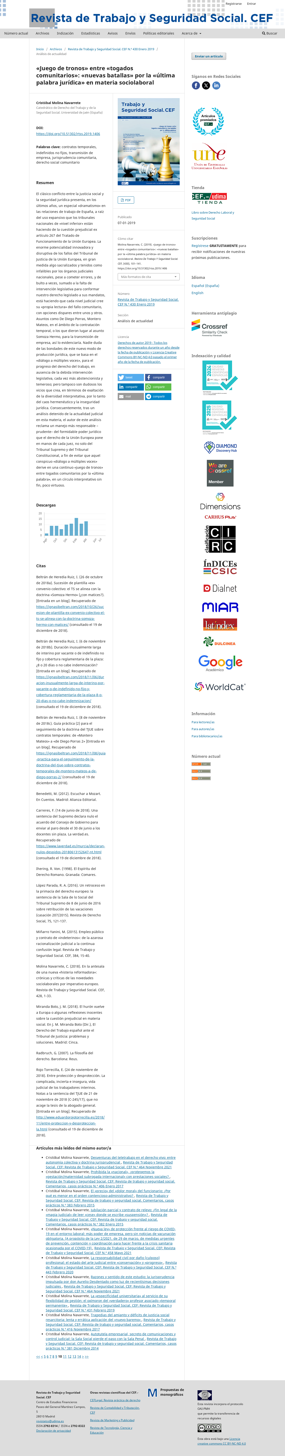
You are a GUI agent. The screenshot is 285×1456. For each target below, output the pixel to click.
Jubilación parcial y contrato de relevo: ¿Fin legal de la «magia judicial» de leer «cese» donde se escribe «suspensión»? (111, 1212)
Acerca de (190, 33)
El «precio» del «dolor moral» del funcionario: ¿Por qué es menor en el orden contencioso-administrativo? (108, 1193)
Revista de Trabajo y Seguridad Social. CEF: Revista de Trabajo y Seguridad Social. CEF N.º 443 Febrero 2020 (111, 1267)
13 (74, 1356)
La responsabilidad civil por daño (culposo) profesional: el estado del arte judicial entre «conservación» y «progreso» (104, 1260)
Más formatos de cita (136, 277)
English (198, 293)
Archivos (42, 33)
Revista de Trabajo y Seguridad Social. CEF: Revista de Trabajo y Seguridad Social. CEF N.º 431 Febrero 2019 (109, 1307)
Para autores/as (203, 729)
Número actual (16, 33)
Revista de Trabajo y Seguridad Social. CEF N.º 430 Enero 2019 (111, 49)
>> (87, 1356)
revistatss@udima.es (50, 1421)
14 (79, 1356)
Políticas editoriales (158, 33)
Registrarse (234, 3)
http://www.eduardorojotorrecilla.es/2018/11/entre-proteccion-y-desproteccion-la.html (70, 1123)
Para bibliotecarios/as (207, 736)
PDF (127, 200)
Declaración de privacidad (53, 1431)
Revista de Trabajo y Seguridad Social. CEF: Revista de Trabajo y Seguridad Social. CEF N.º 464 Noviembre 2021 (109, 1164)
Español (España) (205, 285)
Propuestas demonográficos (172, 1392)
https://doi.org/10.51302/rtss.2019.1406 (68, 133)
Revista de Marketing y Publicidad (112, 1420)
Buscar (269, 33)
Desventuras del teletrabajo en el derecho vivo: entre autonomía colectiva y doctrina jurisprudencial (111, 1160)
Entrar (251, 3)
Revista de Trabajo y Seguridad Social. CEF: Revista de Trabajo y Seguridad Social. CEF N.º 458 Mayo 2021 (110, 1250)
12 (69, 1356)
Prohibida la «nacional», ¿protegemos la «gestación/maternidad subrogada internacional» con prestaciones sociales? (108, 1174)
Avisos (113, 33)
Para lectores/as (203, 722)
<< (38, 1356)
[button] (131, 377)
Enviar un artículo (209, 56)
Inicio (40, 49)
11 (65, 1356)
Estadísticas (90, 33)
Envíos (130, 33)
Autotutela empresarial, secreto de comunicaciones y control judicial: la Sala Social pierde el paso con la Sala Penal (111, 1336)
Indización (65, 33)
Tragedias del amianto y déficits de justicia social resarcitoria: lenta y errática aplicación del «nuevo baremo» (107, 1317)
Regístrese (200, 245)
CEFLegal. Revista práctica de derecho (115, 1400)
